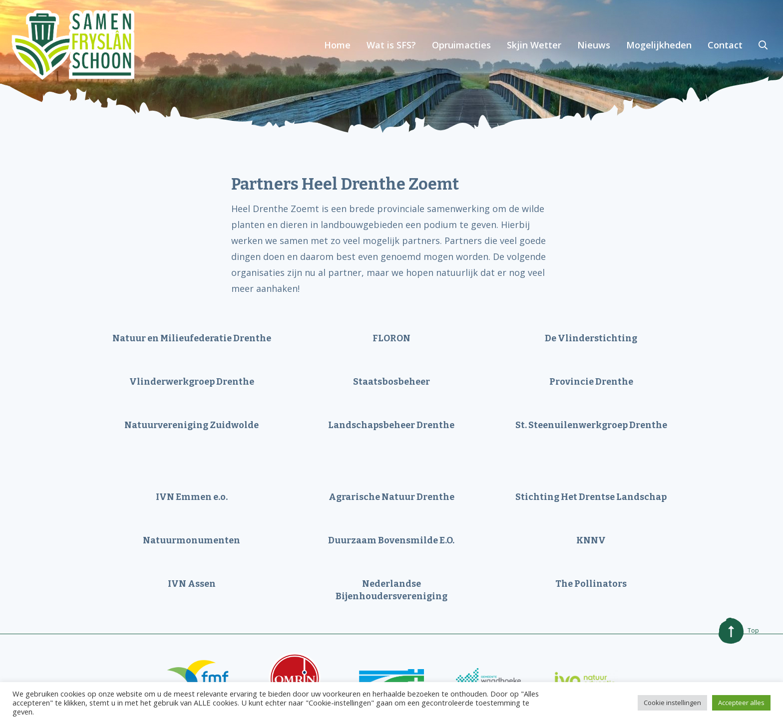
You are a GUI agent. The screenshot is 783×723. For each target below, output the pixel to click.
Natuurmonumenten (191, 540)
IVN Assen (192, 583)
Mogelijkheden (659, 45)
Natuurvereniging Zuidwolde (191, 425)
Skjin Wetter (534, 45)
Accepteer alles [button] (741, 702)
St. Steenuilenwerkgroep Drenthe (591, 425)
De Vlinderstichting (591, 338)
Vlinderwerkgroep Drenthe (191, 381)
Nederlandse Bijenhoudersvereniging (391, 590)
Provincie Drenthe (591, 381)
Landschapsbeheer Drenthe (391, 425)
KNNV (591, 540)
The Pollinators (591, 583)
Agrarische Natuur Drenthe (391, 496)
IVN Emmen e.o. (192, 496)
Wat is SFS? (391, 45)
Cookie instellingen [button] (672, 702)
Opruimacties (461, 45)
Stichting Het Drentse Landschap (591, 496)
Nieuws (593, 45)
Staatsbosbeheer (391, 381)
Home (337, 45)
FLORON (391, 338)
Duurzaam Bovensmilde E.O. (391, 540)
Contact (725, 45)
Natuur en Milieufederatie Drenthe (191, 338)
